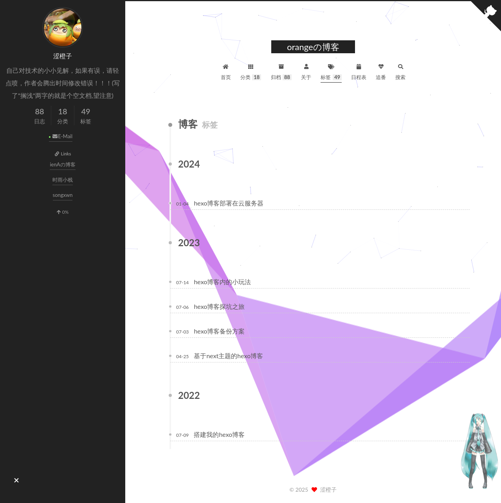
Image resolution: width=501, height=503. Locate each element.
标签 (331, 71)
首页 (226, 71)
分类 (250, 71)
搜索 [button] (400, 71)
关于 (306, 71)
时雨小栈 (62, 180)
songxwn (63, 195)
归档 (281, 71)
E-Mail (62, 136)
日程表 (358, 71)
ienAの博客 (62, 164)
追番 (381, 71)
